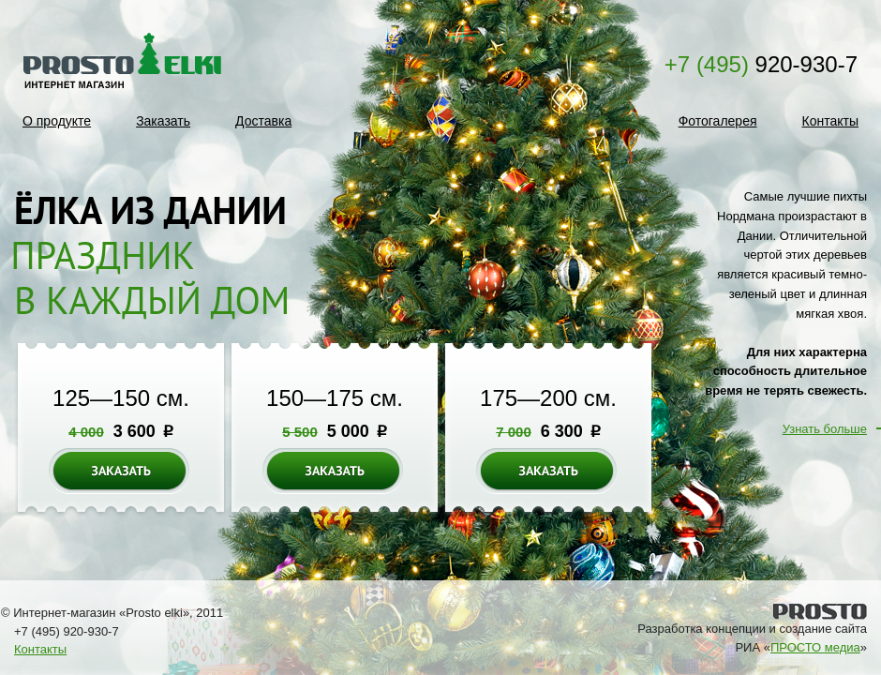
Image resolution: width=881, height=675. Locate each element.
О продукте (56, 120)
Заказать (163, 120)
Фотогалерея (718, 120)
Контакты (830, 120)
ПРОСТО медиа (815, 647)
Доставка (263, 120)
